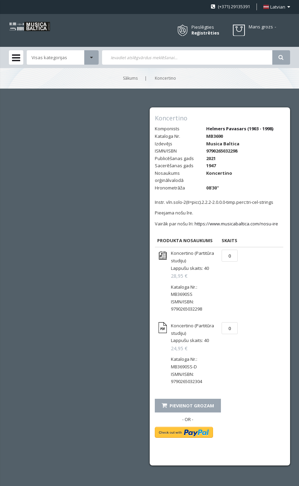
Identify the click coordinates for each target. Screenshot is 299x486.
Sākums (130, 78)
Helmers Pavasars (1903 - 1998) (239, 129)
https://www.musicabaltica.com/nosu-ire (236, 224)
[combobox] (187, 57)
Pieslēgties (202, 27)
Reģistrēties (205, 33)
